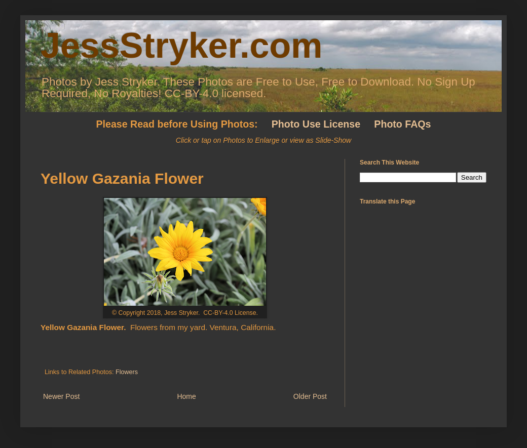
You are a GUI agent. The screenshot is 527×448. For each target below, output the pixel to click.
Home (186, 396)
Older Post (310, 396)
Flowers (127, 372)
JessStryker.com (182, 45)
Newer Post (61, 396)
